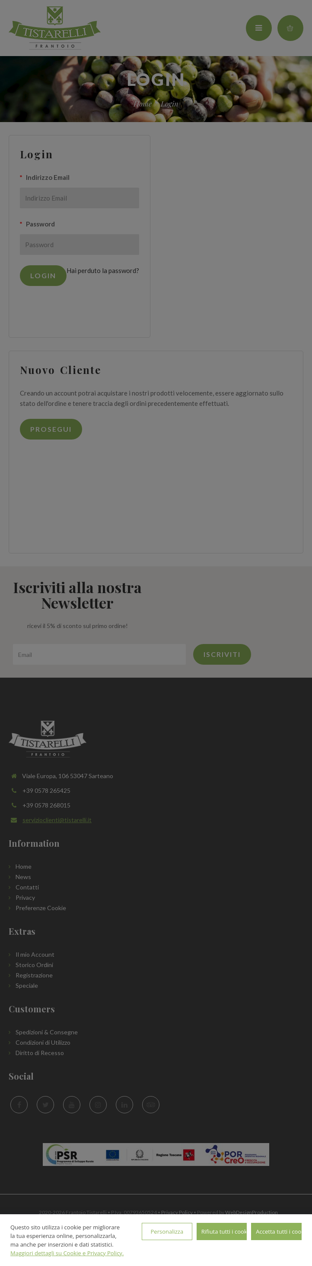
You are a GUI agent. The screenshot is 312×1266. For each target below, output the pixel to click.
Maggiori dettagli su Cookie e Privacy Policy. (67, 1253)
